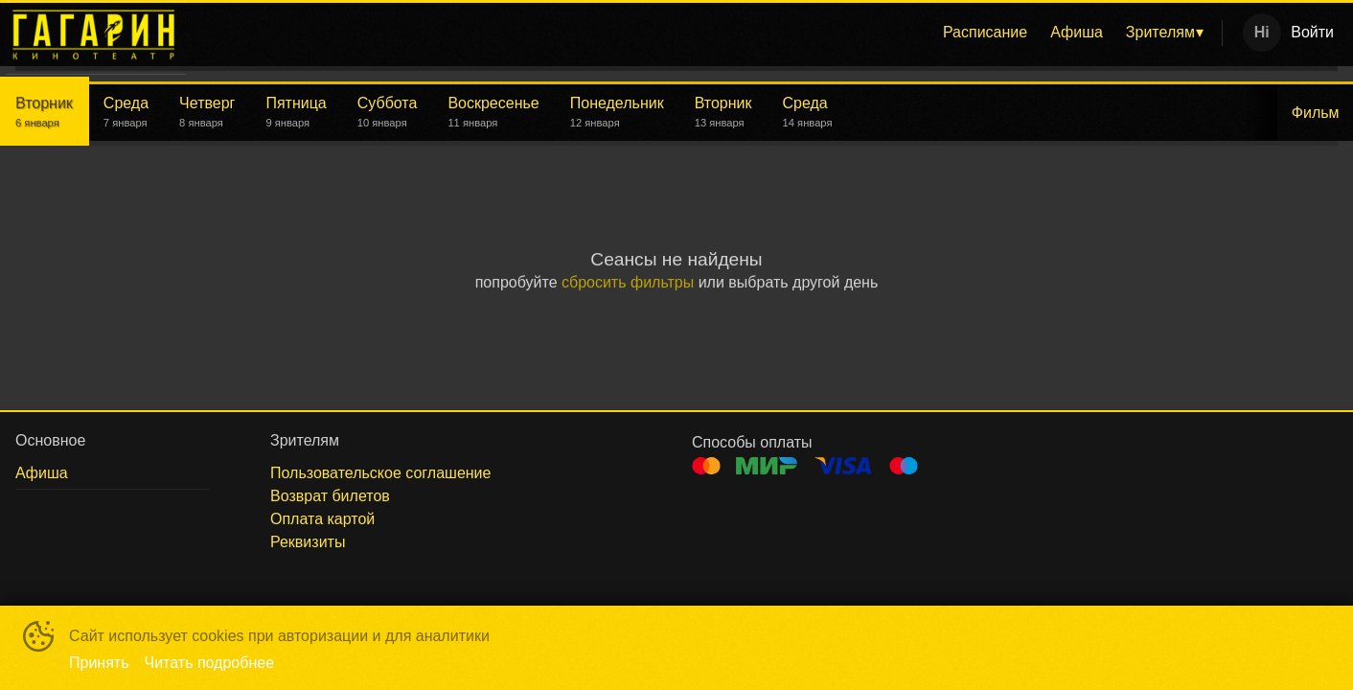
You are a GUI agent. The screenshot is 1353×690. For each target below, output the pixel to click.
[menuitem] (985, 32)
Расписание (985, 32)
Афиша (1076, 32)
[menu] (707, 32)
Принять (99, 663)
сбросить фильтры (628, 282)
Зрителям (1160, 32)
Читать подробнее (210, 663)
